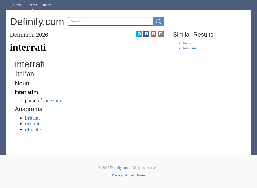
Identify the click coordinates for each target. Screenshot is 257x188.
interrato (52, 100)
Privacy (117, 175)
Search (32, 5)
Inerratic (189, 43)
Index (47, 5)
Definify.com (119, 168)
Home (17, 5)
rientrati (33, 123)
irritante (33, 118)
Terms (140, 175)
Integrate (189, 48)
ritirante (33, 129)
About (129, 175)
